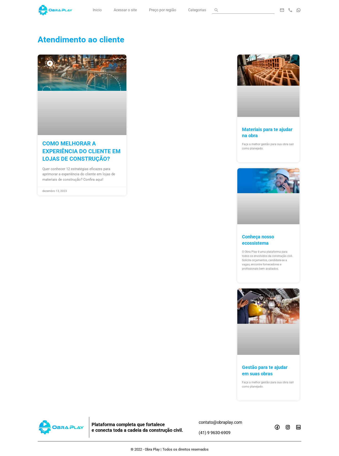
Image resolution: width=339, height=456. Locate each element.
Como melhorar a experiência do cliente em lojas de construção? (81, 151)
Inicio (97, 10)
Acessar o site (125, 10)
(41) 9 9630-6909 (216, 432)
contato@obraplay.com (223, 421)
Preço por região (162, 10)
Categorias (197, 10)
